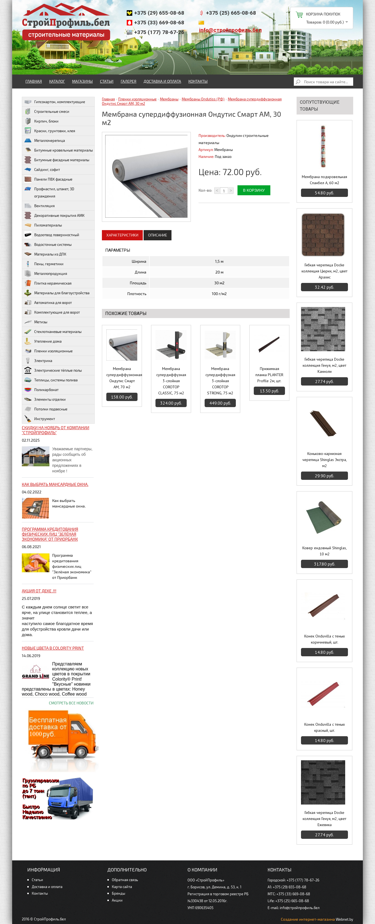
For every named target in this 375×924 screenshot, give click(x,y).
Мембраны (169, 99)
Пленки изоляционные (137, 99)
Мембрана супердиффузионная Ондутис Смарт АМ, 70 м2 (122, 377)
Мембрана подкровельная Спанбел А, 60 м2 (324, 179)
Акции (117, 900)
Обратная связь (125, 880)
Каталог (57, 81)
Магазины (82, 81)
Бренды (118, 893)
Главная (33, 81)
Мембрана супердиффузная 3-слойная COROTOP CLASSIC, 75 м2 (171, 380)
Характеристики (122, 235)
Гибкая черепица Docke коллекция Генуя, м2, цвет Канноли (324, 365)
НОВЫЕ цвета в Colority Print (53, 648)
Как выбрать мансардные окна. (55, 484)
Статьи (106, 81)
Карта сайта (122, 886)
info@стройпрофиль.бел (230, 30)
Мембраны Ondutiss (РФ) (203, 99)
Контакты (198, 81)
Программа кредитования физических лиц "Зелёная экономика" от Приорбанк (50, 534)
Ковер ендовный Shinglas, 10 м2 (324, 550)
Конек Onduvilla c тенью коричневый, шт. (324, 639)
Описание (157, 235)
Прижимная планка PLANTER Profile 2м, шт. (269, 374)
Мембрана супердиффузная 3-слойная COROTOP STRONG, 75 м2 (220, 380)
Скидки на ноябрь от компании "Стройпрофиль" (55, 430)
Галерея (128, 81)
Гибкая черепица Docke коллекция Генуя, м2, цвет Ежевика (324, 818)
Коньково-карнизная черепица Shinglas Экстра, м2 (324, 459)
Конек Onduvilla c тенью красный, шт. (324, 727)
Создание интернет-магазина (308, 919)
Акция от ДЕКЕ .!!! (39, 590)
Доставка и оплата (162, 81)
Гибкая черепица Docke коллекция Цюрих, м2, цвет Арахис (324, 271)
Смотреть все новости (71, 703)
